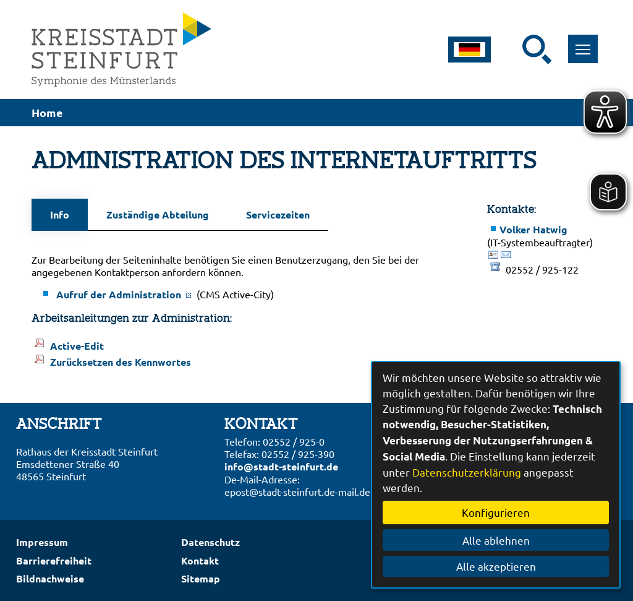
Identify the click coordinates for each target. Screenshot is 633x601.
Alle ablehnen (496, 540)
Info (59, 214)
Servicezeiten (278, 214)
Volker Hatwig (533, 229)
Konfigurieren (496, 512)
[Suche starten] (537, 49)
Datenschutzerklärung (466, 471)
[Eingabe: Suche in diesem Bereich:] (514, 49)
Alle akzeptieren (496, 566)
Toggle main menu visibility (587, 42)
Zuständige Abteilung (157, 214)
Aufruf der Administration (125, 294)
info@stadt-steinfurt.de (281, 466)
